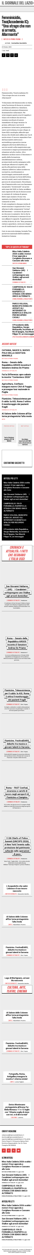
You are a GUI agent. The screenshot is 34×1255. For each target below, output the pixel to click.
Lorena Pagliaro (19, 1082)
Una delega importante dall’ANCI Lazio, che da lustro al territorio (25, 441)
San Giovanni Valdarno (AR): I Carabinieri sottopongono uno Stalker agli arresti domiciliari (20, 274)
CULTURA (14, 1117)
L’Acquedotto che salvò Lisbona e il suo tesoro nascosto (17, 888)
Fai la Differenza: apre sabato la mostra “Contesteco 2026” (16, 376)
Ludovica (20, 1117)
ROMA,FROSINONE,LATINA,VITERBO (22, 299)
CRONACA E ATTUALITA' (19, 282)
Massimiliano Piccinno (19, 924)
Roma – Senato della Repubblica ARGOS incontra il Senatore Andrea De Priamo (16, 365)
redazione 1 (24, 652)
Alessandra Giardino (23, 894)
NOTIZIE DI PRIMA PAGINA (10, 358)
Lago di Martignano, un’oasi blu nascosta (17, 979)
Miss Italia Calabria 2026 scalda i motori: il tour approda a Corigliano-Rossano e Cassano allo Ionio (22, 256)
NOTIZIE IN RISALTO (11, 894)
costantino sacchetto (19, 43)
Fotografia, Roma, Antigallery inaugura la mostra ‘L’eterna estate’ (17, 1076)
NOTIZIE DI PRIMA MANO (19, 263)
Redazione (24, 802)
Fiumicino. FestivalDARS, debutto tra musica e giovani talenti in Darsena (17, 743)
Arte (3, 419)
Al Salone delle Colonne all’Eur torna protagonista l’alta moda (17, 415)
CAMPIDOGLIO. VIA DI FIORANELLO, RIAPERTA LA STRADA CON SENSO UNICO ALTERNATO (22, 291)
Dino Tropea (24, 704)
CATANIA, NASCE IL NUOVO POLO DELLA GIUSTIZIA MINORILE (16, 353)
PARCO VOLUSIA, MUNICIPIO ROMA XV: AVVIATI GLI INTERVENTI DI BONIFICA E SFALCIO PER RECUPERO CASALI (22, 310)
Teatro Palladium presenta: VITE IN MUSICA (9, 439)
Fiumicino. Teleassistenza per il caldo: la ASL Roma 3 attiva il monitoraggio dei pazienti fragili (16, 402)
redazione (24, 600)
